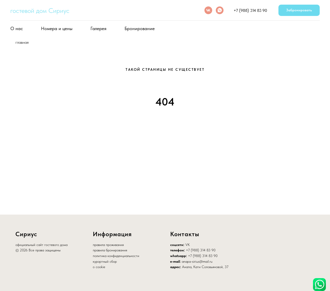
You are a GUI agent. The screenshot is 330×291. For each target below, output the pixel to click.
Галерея (98, 28)
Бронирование (140, 28)
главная (22, 42)
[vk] (208, 10)
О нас (16, 28)
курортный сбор (105, 261)
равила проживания (109, 245)
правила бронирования (110, 250)
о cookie (99, 267)
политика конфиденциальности (116, 256)
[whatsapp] (220, 10)
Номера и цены (56, 28)
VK (187, 245)
